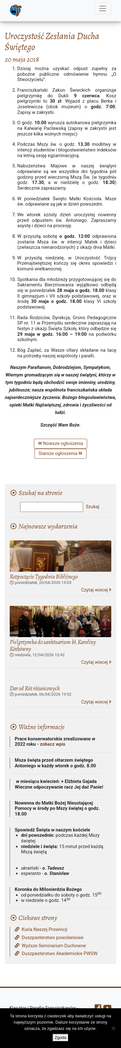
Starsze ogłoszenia (61, 453)
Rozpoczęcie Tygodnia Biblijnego (44, 576)
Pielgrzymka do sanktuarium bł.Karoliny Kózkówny (53, 645)
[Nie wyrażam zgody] (113, 1028)
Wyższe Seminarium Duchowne (50, 945)
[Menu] (102, 8)
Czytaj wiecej (96, 590)
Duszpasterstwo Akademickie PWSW (56, 953)
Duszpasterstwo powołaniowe (49, 937)
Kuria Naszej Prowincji (41, 929)
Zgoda (60, 1037)
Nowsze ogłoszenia (60, 443)
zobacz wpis (52, 744)
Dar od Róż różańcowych (35, 688)
